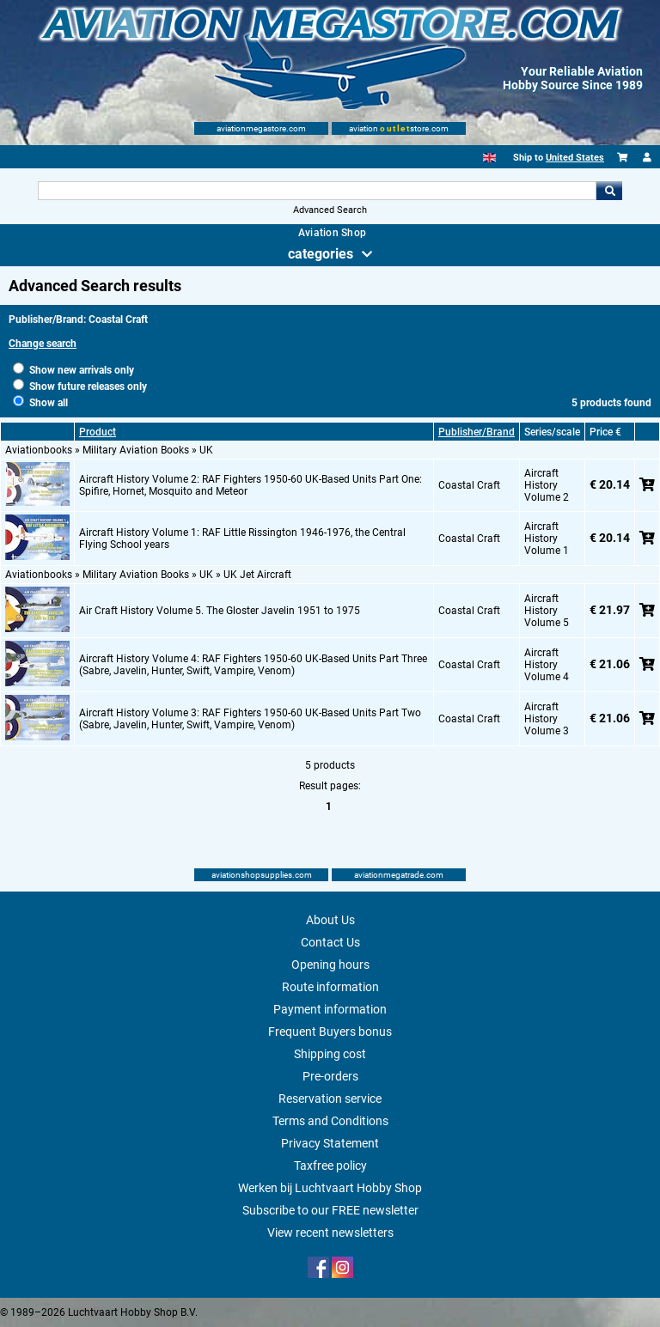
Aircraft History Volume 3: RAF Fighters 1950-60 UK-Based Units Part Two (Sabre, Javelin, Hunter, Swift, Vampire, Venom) (250, 719)
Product (97, 432)
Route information (330, 987)
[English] (489, 157)
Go (609, 190)
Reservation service (330, 1098)
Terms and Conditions (330, 1121)
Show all (40, 403)
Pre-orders (330, 1076)
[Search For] (317, 190)
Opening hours (330, 964)
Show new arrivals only (73, 370)
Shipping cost (330, 1054)
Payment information (330, 1009)
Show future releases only (80, 386)
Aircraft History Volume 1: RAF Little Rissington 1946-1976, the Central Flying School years (242, 539)
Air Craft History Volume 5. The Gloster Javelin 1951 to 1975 (219, 611)
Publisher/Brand (476, 432)
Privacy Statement (330, 1143)
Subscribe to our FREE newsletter (330, 1210)
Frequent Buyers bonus (330, 1031)
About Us (330, 920)
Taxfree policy (330, 1165)
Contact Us (330, 942)
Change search (42, 344)
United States (575, 157)
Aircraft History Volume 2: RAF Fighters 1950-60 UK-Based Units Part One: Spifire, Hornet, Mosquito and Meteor (250, 485)
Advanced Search (330, 210)
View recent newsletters (330, 1232)
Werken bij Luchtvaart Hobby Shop (330, 1188)
